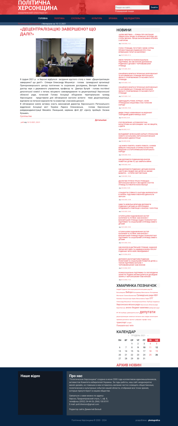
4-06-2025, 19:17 (125, 129)
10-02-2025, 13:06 (126, 211)
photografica (154, 420)
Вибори (129, 292)
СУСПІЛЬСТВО (78, 18)
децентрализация (122, 316)
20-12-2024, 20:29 (126, 254)
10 (144, 347)
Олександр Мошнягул (123, 302)
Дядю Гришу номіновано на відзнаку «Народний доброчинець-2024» (135, 114)
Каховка (119, 298)
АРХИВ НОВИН (128, 365)
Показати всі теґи (125, 325)
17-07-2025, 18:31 (126, 69)
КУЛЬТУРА (97, 18)
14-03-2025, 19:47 (126, 164)
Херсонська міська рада (128, 304)
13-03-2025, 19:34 (126, 176)
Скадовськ (156, 302)
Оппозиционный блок (139, 302)
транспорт (121, 322)
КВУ (156, 295)
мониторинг (154, 316)
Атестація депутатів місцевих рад (138, 289)
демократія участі (133, 313)
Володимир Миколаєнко (141, 292)
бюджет (136, 307)
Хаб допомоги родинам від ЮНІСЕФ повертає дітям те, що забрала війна (135, 160)
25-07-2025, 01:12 (126, 55)
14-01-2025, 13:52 (126, 227)
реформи (138, 319)
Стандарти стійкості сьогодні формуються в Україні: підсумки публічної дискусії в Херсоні (138, 195)
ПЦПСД (149, 302)
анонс (129, 307)
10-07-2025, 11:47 (126, 82)
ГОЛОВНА (43, 18)
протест (132, 319)
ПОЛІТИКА (59, 18)
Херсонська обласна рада (149, 305)
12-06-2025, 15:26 (126, 108)
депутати (147, 312)
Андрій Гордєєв (121, 289)
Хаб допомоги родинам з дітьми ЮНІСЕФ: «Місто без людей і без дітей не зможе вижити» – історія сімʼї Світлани (137, 171)
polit (22, 122)
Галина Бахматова (130, 295)
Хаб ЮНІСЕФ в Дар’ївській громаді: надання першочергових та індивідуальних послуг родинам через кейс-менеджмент (138, 249)
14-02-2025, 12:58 (126, 199)
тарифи (144, 319)
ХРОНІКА (113, 18)
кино (143, 316)
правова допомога (122, 319)
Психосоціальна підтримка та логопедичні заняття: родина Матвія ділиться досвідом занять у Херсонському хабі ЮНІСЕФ (138, 275)
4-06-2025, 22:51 (125, 117)
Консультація (127, 298)
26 (156, 355)
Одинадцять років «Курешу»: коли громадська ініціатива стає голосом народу (135, 103)
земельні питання (135, 316)
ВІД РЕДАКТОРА (132, 18)
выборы (124, 313)
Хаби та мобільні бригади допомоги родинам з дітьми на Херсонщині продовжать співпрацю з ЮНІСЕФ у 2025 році (138, 206)
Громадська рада (145, 295)
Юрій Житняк (120, 308)
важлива (144, 307)
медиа (147, 316)
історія (129, 323)
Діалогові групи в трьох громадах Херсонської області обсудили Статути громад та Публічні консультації (136, 183)
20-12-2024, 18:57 (126, 268)
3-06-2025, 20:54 (125, 141)
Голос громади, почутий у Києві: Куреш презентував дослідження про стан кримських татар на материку (136, 50)
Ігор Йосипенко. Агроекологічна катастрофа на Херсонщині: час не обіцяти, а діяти (138, 124)
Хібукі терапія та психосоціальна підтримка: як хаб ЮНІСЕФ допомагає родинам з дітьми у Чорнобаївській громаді (135, 63)
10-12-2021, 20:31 (33, 122)
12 (156, 347)
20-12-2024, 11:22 (126, 279)
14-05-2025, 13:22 (126, 154)
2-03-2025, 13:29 (125, 188)
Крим (134, 298)
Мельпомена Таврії (142, 298)
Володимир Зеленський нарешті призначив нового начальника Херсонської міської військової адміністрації (138, 136)
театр (149, 319)
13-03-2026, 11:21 (126, 43)
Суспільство (26, 116)
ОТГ (151, 298)
